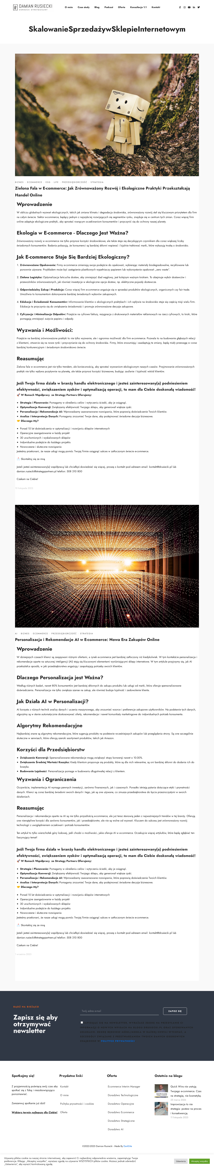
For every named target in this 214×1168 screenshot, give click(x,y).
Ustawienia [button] (181, 1161)
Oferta (121, 7)
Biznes (19, 182)
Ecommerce (34, 182)
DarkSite (128, 1146)
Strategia (97, 182)
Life (56, 182)
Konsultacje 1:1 (138, 7)
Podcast (108, 7)
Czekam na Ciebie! (27, 479)
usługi (54, 451)
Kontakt (156, 7)
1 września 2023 (23, 954)
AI (16, 633)
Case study (83, 7)
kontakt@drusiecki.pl (160, 467)
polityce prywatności (118, 1041)
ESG (48, 182)
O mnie (69, 7)
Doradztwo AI (115, 1129)
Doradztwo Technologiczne (123, 1095)
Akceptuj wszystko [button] (199, 1161)
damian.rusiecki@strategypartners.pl (37, 471)
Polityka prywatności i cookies (77, 1104)
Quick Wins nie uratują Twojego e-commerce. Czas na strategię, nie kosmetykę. (186, 1091)
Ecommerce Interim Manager (124, 1086)
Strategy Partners (66, 395)
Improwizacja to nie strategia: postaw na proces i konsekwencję (186, 1108)
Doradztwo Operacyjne (121, 1104)
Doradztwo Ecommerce (121, 1112)
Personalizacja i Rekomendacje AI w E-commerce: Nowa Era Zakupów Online (87, 639)
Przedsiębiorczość (74, 182)
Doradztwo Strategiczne (121, 1121)
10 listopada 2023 (24, 488)
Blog (96, 7)
